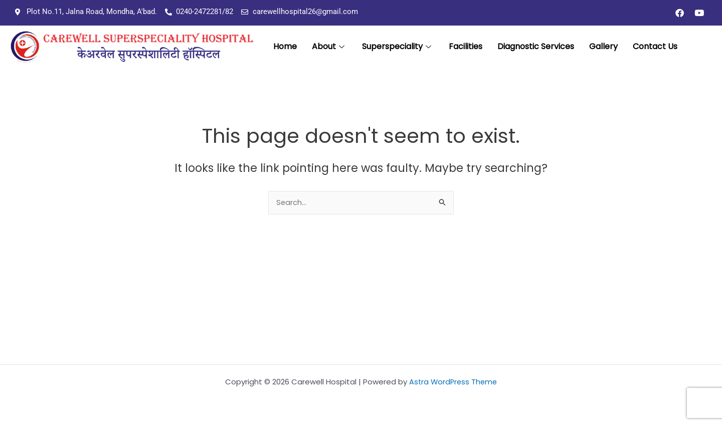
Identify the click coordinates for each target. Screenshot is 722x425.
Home (285, 46)
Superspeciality (398, 46)
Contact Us (655, 46)
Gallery (603, 46)
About (329, 46)
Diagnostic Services (535, 46)
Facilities (465, 46)
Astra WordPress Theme (453, 381)
